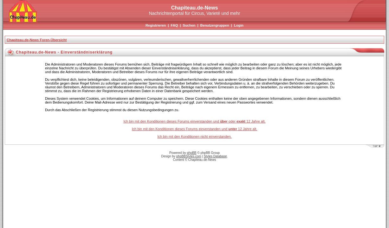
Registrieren (156, 25)
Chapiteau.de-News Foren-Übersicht (37, 40)
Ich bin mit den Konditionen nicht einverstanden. (194, 136)
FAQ (174, 25)
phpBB (192, 153)
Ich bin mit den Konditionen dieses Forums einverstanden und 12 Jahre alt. (194, 129)
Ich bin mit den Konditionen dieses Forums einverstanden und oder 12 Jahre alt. (194, 121)
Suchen (189, 25)
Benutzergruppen (214, 25)
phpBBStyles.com (188, 156)
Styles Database (215, 156)
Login (238, 25)
